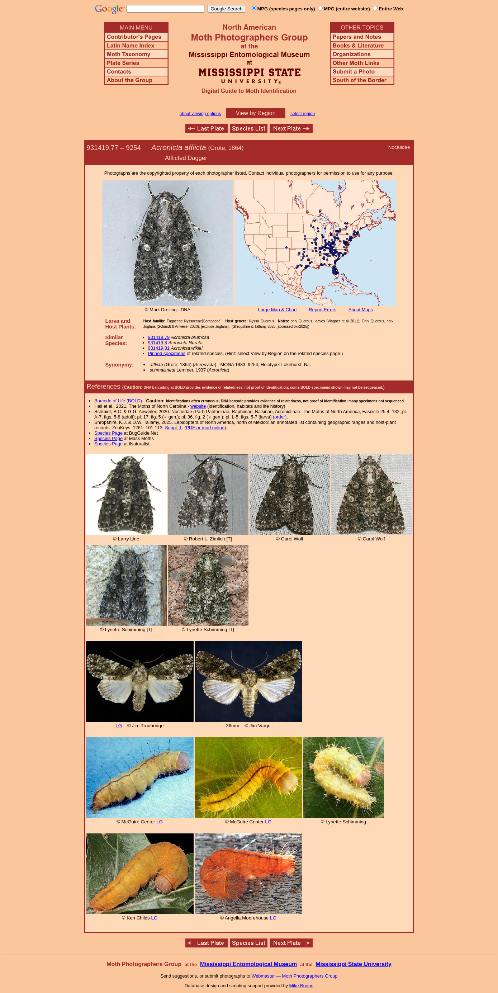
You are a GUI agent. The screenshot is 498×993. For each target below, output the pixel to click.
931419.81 (159, 348)
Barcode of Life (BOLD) (118, 400)
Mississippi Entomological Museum (248, 964)
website (198, 406)
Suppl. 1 (173, 427)
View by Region (256, 113)
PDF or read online (205, 427)
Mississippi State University (354, 964)
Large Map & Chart (277, 309)
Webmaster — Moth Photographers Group (294, 976)
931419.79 (159, 337)
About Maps (360, 309)
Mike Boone (301, 985)
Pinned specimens (167, 353)
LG (118, 725)
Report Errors (322, 309)
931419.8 (157, 342)
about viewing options (200, 113)
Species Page (108, 433)
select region (302, 113)
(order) (279, 417)
